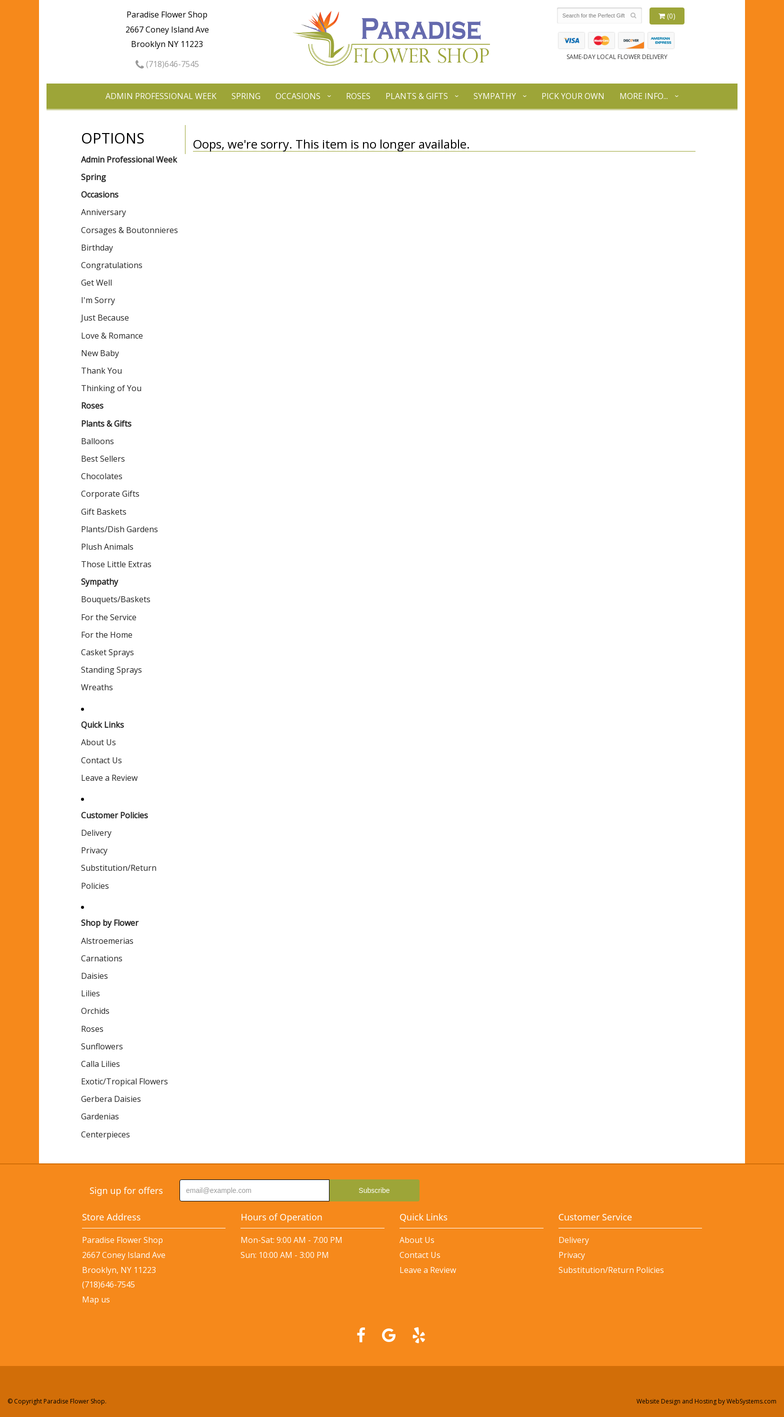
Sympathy (495, 96)
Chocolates (101, 476)
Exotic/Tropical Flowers (124, 1081)
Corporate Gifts (110, 493)
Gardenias (100, 1116)
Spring (246, 96)
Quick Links (102, 724)
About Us (98, 742)
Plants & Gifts (417, 96)
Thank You (101, 370)
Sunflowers (102, 1046)
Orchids (95, 1010)
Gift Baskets (103, 511)
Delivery (96, 832)
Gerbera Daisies (111, 1098)
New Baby (100, 353)
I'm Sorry (98, 300)
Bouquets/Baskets (115, 599)
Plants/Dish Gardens (119, 529)
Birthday (97, 247)
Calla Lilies (100, 1063)
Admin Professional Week (161, 96)
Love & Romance (112, 335)
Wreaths (97, 687)
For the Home (106, 634)
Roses (358, 96)
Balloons (97, 441)
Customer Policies (114, 815)
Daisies (94, 975)
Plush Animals (107, 546)
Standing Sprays (111, 669)
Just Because (105, 317)
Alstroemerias (107, 940)
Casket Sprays (107, 652)
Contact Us (101, 760)
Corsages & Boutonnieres (129, 230)
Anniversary (103, 212)
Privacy (94, 850)
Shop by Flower (109, 922)
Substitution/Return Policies (118, 876)
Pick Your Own (573, 96)
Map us (96, 1299)
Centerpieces (105, 1134)
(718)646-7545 (167, 64)
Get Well (96, 282)
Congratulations (111, 265)
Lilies (90, 993)
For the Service (108, 617)
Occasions (298, 96)
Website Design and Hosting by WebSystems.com (706, 1401)
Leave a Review (109, 777)
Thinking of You (111, 388)
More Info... (644, 96)
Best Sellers (103, 458)
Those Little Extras (116, 564)
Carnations (101, 958)
